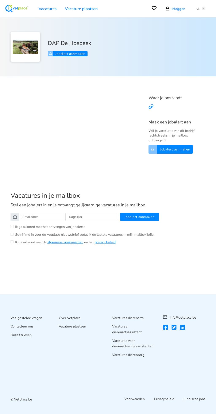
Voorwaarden (134, 399)
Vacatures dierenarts (128, 318)
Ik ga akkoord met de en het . (65, 242)
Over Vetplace (69, 318)
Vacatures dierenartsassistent (127, 329)
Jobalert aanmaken (67, 53)
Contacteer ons (22, 326)
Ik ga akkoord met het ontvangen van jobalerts (50, 227)
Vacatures (48, 9)
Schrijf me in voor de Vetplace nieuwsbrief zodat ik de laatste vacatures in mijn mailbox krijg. (84, 234)
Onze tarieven (21, 335)
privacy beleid (105, 242)
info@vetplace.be (179, 317)
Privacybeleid (164, 399)
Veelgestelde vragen (26, 318)
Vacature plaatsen (81, 9)
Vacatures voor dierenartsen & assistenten (132, 343)
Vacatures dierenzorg (128, 355)
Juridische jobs (194, 399)
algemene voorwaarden (65, 242)
